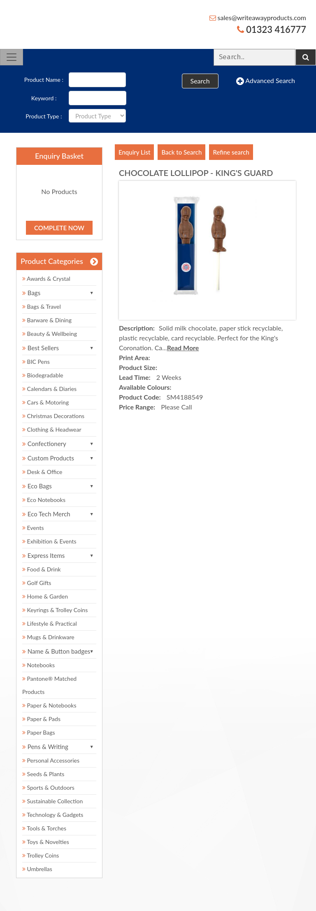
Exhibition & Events (49, 541)
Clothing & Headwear (51, 429)
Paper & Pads (41, 718)
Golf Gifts (36, 582)
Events (33, 527)
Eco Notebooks (43, 499)
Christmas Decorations (53, 415)
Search (200, 81)
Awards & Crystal (46, 278)
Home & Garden (45, 596)
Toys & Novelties (45, 841)
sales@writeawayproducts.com (258, 17)
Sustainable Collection (52, 801)
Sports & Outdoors (48, 787)
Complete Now (59, 227)
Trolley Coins (41, 855)
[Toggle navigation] (11, 57)
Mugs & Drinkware (48, 637)
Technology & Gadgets (52, 814)
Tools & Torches (44, 828)
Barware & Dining (47, 320)
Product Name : (43, 79)
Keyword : (44, 98)
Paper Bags (38, 732)
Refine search (231, 152)
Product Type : (44, 116)
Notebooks (38, 664)
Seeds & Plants (43, 773)
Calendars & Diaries (49, 388)
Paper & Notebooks (49, 705)
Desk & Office (42, 471)
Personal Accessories (50, 760)
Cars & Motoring (45, 402)
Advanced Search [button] (265, 81)
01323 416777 (271, 29)
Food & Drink (41, 569)
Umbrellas (37, 868)
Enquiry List (134, 152)
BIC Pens (36, 361)
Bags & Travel (41, 306)
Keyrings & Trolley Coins (55, 609)
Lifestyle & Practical (49, 623)
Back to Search (181, 152)
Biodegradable (42, 375)
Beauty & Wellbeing (49, 333)
